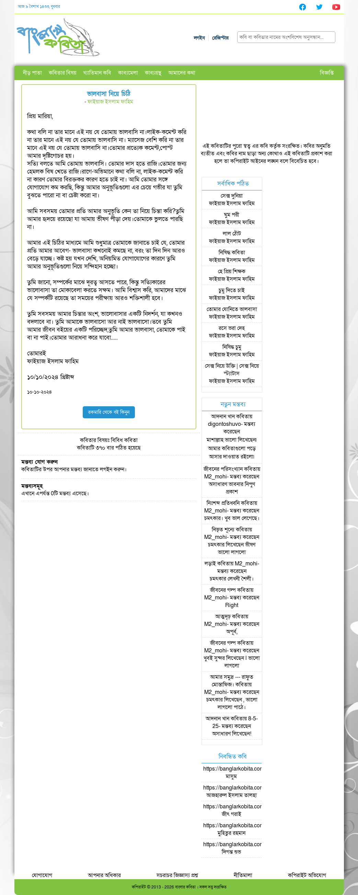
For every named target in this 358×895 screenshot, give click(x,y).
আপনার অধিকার (104, 875)
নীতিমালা (243, 875)
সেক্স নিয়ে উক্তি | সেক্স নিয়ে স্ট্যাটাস (232, 369)
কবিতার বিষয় (62, 73)
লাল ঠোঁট (232, 233)
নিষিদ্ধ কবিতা (232, 252)
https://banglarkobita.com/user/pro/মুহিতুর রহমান (245, 829)
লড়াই (210, 563)
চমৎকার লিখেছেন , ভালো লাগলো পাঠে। (231, 703)
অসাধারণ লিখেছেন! (231, 734)
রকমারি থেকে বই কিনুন (108, 412)
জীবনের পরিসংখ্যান (223, 469)
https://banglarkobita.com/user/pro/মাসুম (245, 772)
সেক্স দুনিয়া (232, 196)
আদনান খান (223, 416)
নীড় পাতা (32, 73)
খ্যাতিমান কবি (97, 73)
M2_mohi (215, 476)
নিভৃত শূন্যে (223, 529)
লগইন (199, 38)
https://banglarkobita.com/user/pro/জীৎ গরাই (245, 810)
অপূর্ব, (232, 632)
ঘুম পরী (231, 215)
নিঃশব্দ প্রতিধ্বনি (223, 503)
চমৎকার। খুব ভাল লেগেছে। (231, 518)
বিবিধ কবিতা (124, 440)
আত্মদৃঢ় (223, 616)
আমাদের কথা (181, 73)
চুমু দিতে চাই (232, 290)
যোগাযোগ (42, 875)
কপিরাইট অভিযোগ (307, 875)
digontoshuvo (224, 424)
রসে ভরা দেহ (232, 328)
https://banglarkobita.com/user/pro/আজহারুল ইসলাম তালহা (245, 791)
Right (231, 605)
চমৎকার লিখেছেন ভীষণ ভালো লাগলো (231, 548)
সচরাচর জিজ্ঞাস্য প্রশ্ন (177, 875)
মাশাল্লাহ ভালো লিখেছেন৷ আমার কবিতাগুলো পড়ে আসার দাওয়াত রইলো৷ (232, 448)
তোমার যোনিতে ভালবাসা (232, 309)
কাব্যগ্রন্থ (153, 73)
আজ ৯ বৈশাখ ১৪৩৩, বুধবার (39, 6)
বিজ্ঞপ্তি (327, 73)
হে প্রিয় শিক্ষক (231, 271)
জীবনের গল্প (223, 590)
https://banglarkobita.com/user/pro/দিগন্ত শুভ (245, 848)
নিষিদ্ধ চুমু (231, 347)
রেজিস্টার (220, 38)
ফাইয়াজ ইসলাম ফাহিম (110, 102)
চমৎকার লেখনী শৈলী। (232, 579)
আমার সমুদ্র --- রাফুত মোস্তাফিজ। (231, 680)
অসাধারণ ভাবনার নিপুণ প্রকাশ (232, 488)
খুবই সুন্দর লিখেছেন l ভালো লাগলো (232, 662)
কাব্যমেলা (128, 73)
